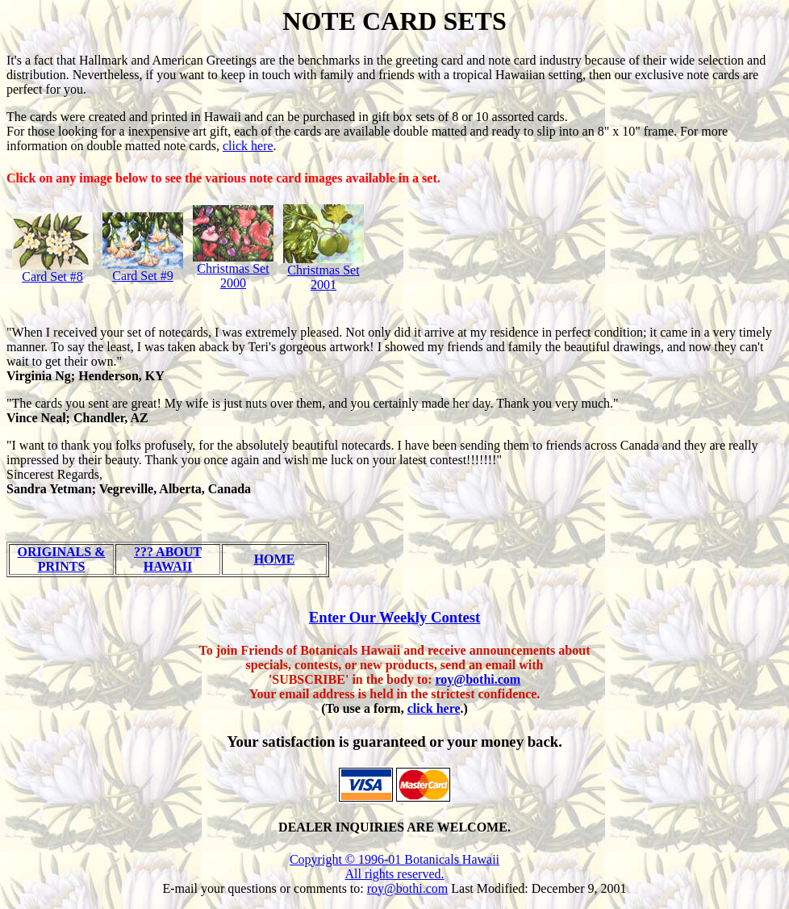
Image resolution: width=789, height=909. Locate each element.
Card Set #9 (142, 276)
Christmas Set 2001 (323, 277)
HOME (274, 559)
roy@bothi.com (478, 679)
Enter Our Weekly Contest (395, 617)
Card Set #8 (52, 276)
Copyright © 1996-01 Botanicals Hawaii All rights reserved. (394, 866)
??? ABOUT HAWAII (168, 559)
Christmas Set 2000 (233, 276)
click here (248, 146)
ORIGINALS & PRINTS (62, 559)
